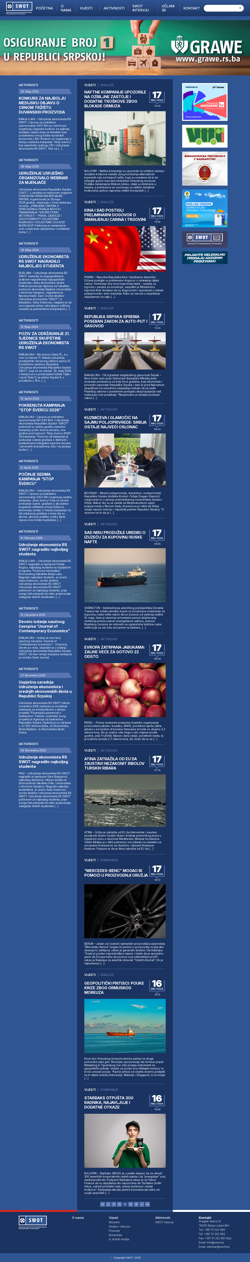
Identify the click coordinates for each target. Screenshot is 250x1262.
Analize (107, 85)
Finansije (114, 1230)
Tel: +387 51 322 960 (212, 1229)
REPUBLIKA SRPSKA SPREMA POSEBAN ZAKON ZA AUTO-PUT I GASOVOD (115, 321)
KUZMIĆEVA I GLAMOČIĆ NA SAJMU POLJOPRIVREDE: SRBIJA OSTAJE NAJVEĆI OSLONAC (115, 422)
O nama (66, 8)
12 (119, 1204)
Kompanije (109, 860)
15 (136, 1204)
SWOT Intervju (140, 8)
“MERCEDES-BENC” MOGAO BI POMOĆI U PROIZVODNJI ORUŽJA (116, 873)
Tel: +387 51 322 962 (212, 1234)
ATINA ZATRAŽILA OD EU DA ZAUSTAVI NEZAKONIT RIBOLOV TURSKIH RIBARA (114, 763)
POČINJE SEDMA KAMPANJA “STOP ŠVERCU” (36, 479)
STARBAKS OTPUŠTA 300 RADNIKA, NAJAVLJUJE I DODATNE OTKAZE (108, 1103)
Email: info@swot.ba (211, 1242)
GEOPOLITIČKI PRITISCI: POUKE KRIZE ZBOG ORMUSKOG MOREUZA (114, 988)
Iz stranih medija (119, 1239)
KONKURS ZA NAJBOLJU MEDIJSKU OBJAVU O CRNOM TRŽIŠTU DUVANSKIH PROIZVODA (42, 105)
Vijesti (86, 8)
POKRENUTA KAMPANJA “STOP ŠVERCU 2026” (42, 407)
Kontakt (191, 8)
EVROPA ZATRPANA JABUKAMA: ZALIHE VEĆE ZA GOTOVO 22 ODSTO (114, 652)
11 (114, 1204)
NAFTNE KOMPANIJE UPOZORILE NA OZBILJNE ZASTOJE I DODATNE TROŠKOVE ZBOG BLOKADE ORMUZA (115, 99)
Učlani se (168, 8)
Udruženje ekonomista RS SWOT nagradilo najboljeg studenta (43, 549)
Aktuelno (108, 409)
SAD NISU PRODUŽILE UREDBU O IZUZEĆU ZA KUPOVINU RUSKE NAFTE (115, 537)
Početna (44, 8)
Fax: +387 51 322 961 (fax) (215, 1238)
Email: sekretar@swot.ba (214, 1246)
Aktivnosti (114, 8)
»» (147, 1204)
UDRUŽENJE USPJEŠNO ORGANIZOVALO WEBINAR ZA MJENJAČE (43, 178)
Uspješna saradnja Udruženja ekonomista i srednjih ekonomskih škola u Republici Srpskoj (45, 689)
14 (130, 1204)
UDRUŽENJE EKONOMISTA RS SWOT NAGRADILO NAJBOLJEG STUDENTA (44, 261)
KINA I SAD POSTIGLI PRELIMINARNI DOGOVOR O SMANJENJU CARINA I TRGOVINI (115, 215)
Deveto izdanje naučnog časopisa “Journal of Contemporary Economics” (44, 626)
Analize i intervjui (119, 1226)
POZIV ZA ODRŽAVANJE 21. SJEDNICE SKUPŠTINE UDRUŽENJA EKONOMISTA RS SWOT (44, 340)
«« (102, 1204)
